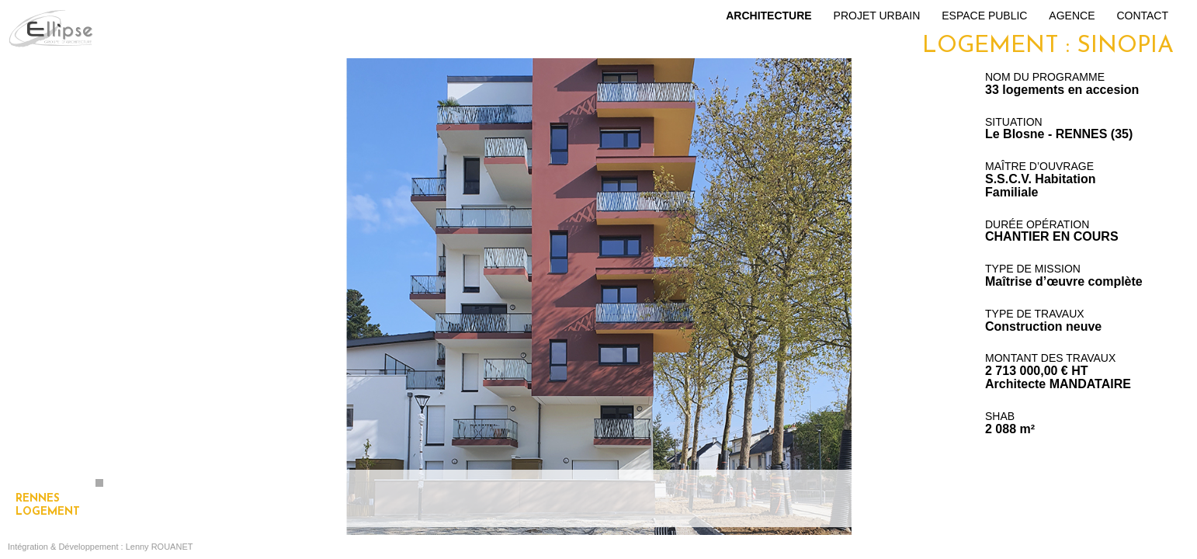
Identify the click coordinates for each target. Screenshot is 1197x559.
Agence (1072, 15)
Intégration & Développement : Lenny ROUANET (100, 546)
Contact (1142, 15)
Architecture (768, 15)
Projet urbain (877, 15)
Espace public (984, 15)
